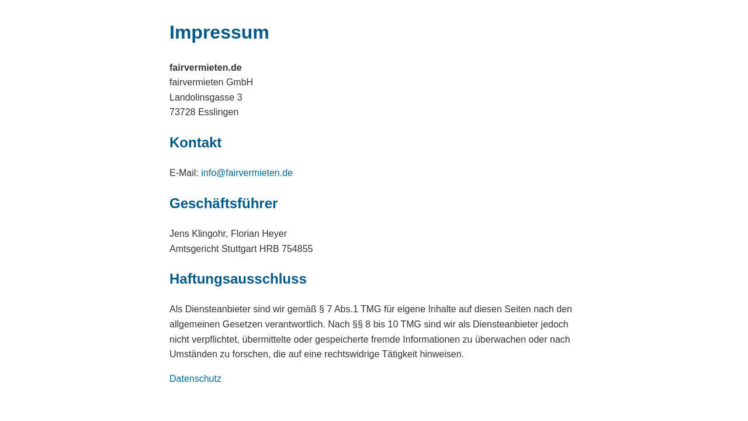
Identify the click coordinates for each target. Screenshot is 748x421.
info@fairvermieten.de (247, 173)
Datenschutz (195, 379)
